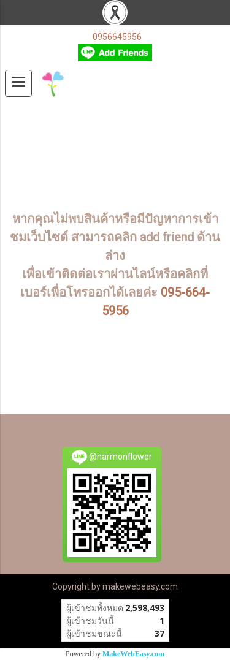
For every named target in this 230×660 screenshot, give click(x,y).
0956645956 (117, 37)
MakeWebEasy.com (133, 654)
